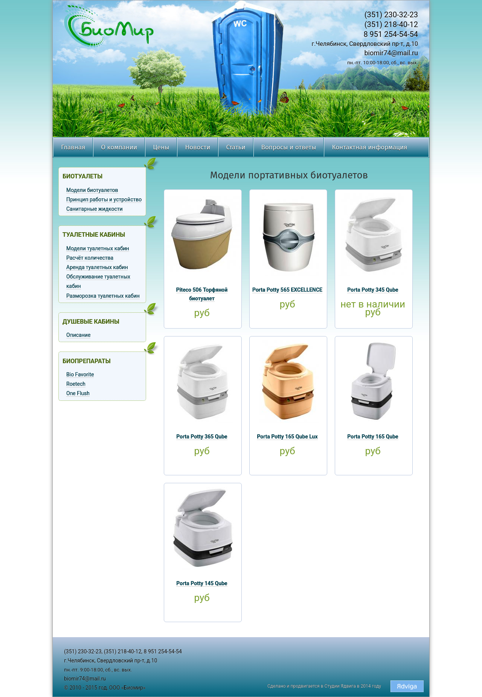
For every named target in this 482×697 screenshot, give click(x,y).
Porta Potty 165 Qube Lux (287, 437)
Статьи (235, 147)
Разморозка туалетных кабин (103, 296)
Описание (78, 335)
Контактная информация (369, 147)
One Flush (78, 393)
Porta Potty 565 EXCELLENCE (287, 290)
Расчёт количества (89, 258)
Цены (161, 147)
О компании (119, 147)
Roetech (75, 384)
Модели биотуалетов (92, 190)
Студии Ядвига (340, 686)
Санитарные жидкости (94, 209)
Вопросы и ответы (288, 147)
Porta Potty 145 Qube (201, 583)
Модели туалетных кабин (97, 248)
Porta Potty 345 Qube (372, 290)
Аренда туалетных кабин (97, 267)
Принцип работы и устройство (104, 199)
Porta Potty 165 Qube (372, 437)
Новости (197, 147)
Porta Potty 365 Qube (201, 437)
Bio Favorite (80, 374)
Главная (73, 147)
